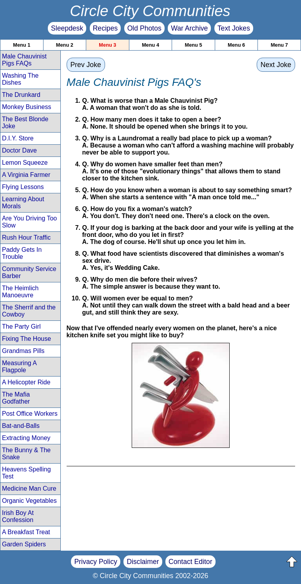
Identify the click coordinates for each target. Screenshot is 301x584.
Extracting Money (26, 438)
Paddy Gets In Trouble (22, 253)
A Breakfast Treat (26, 532)
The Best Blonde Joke (25, 122)
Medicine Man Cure (29, 488)
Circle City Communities (150, 10)
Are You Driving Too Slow (29, 222)
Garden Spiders (24, 544)
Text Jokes (234, 28)
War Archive (189, 28)
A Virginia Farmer (26, 174)
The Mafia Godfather (16, 398)
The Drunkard (21, 94)
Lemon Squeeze (25, 162)
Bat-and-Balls (21, 425)
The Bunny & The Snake (26, 453)
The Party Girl (21, 326)
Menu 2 (64, 45)
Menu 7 (279, 45)
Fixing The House (26, 338)
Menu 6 (236, 45)
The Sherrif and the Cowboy (29, 311)
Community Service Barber (29, 272)
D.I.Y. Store (18, 138)
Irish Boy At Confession (18, 516)
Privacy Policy (95, 562)
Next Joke (276, 65)
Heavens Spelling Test (26, 473)
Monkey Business (26, 107)
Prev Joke (86, 65)
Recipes (105, 28)
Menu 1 (21, 45)
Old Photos (144, 28)
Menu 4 (150, 45)
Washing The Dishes (20, 79)
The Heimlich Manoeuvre (20, 291)
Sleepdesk (67, 28)
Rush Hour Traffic (26, 237)
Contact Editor (190, 562)
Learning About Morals (23, 202)
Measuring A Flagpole (19, 366)
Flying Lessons (23, 187)
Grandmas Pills (23, 350)
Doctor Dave (19, 150)
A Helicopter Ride (26, 382)
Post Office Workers (30, 413)
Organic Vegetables (29, 500)
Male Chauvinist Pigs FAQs (24, 60)
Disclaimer (143, 562)
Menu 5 (193, 45)
